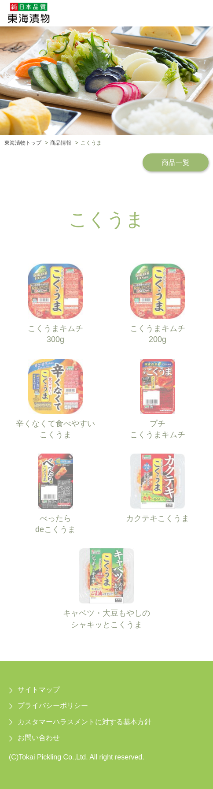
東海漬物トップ (22, 143)
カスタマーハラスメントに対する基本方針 (84, 722)
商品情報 (60, 143)
